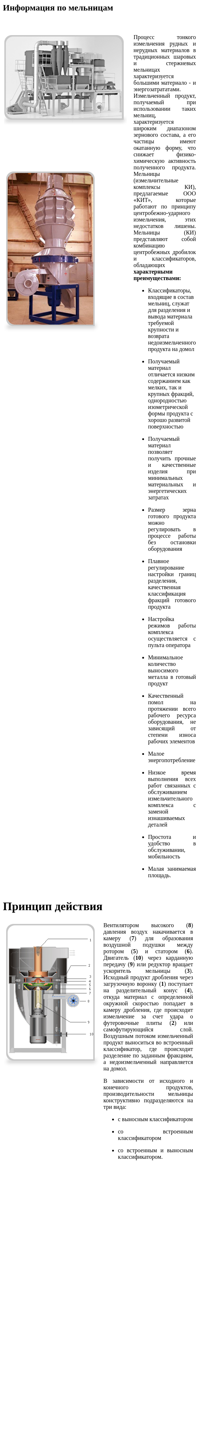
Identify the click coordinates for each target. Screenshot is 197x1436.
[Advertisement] (97, 1248)
